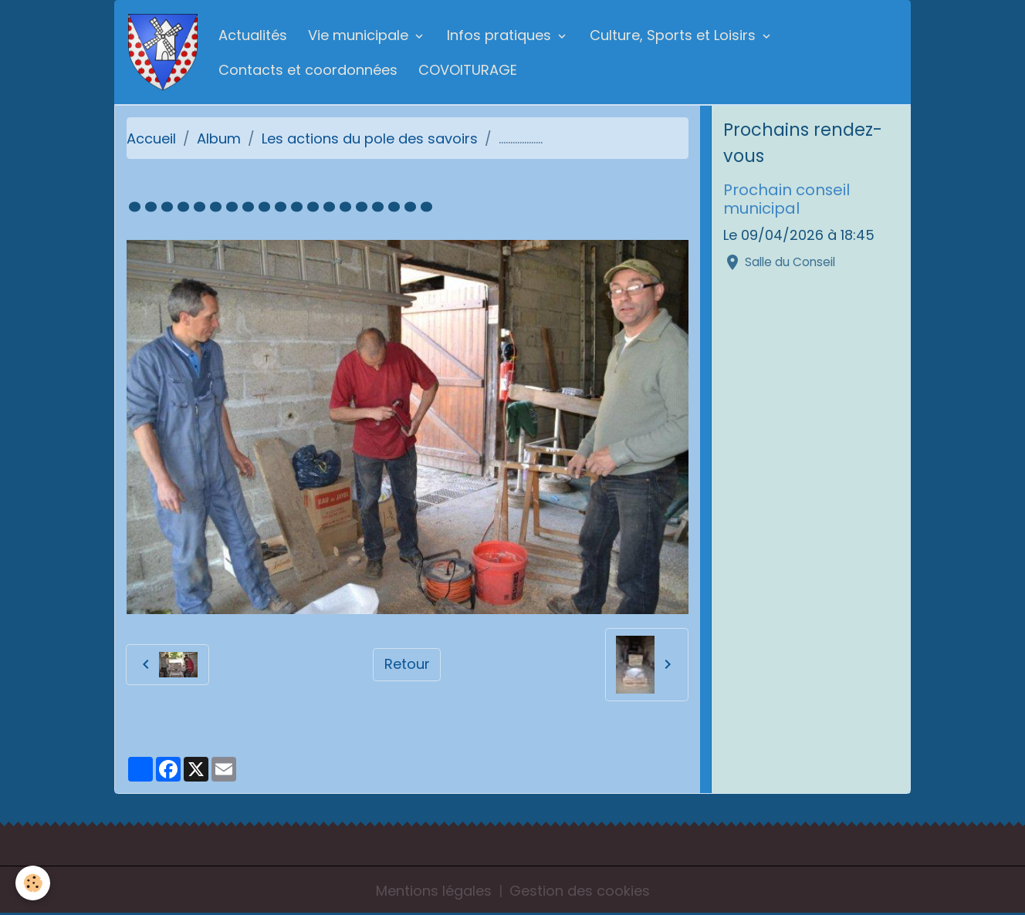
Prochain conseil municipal (786, 199)
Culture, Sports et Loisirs (674, 35)
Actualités (252, 35)
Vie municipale (360, 35)
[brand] (163, 52)
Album (219, 138)
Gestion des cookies (579, 890)
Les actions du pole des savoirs (370, 138)
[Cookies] (32, 883)
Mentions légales (434, 890)
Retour (407, 664)
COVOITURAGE (467, 69)
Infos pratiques (501, 35)
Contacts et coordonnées (307, 69)
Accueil (151, 138)
